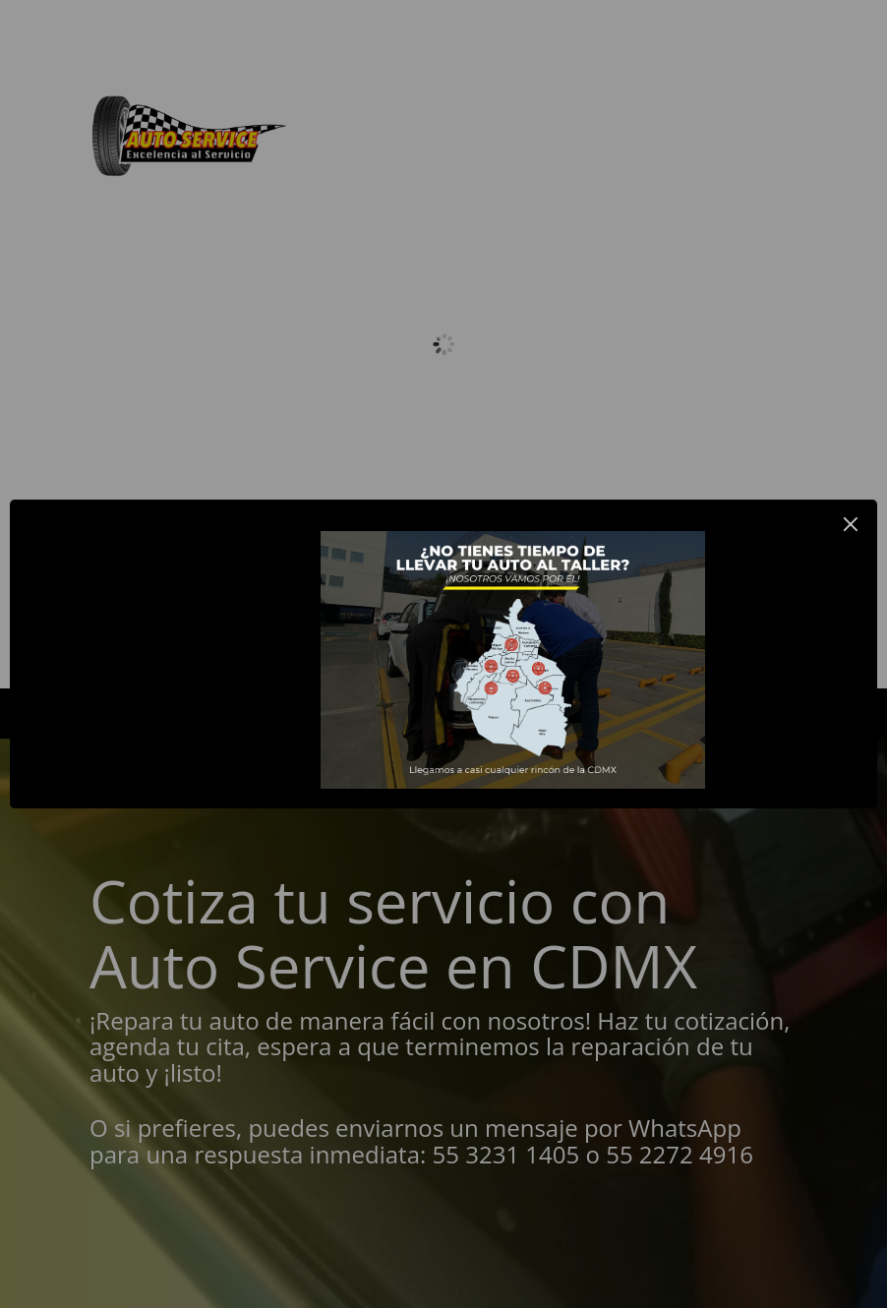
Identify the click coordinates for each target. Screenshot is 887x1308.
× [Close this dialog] (850, 524)
